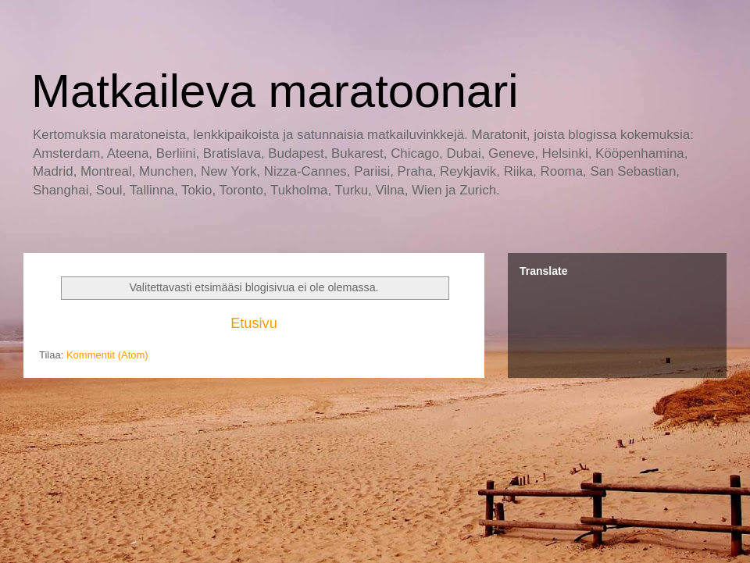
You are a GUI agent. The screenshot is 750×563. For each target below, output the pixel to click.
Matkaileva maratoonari (275, 91)
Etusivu (253, 323)
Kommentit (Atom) (107, 355)
